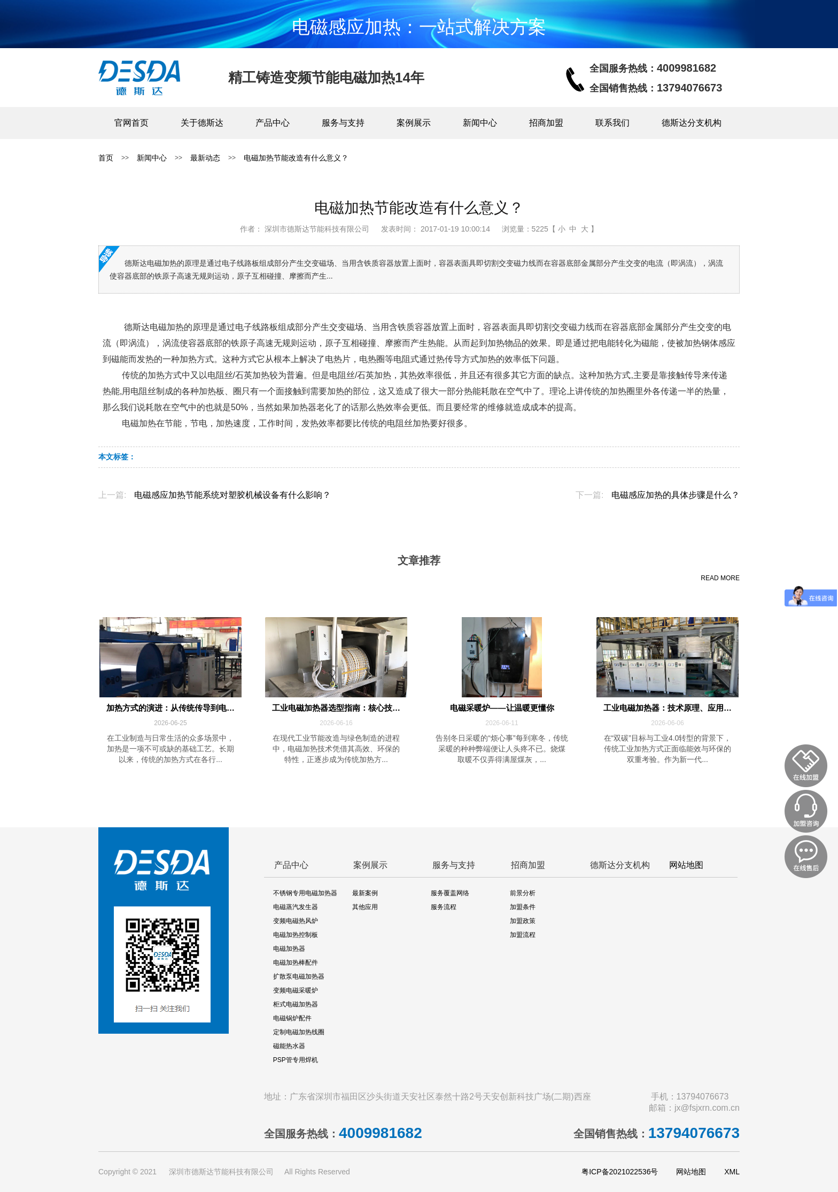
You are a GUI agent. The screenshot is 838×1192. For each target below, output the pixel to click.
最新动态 (205, 157)
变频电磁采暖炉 (295, 990)
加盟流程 (523, 935)
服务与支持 (343, 122)
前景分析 (523, 893)
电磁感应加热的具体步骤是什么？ (675, 494)
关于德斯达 (202, 122)
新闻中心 (480, 122)
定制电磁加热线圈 (298, 1032)
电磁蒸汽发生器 (295, 907)
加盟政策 (523, 921)
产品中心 (272, 122)
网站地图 (686, 865)
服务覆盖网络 (450, 893)
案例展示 (414, 122)
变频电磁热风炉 (295, 921)
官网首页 (131, 122)
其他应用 (365, 907)
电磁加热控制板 (295, 935)
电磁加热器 (289, 948)
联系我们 (612, 122)
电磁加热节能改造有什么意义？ (296, 157)
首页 (105, 157)
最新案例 (365, 893)
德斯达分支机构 (691, 122)
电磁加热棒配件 (295, 962)
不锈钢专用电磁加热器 (305, 893)
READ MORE (720, 578)
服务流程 (443, 907)
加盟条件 (523, 907)
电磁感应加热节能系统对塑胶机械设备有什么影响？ (232, 494)
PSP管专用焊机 (295, 1060)
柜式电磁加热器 (295, 1004)
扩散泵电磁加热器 (298, 976)
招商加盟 (546, 122)
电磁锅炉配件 (292, 1018)
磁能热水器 (289, 1046)
